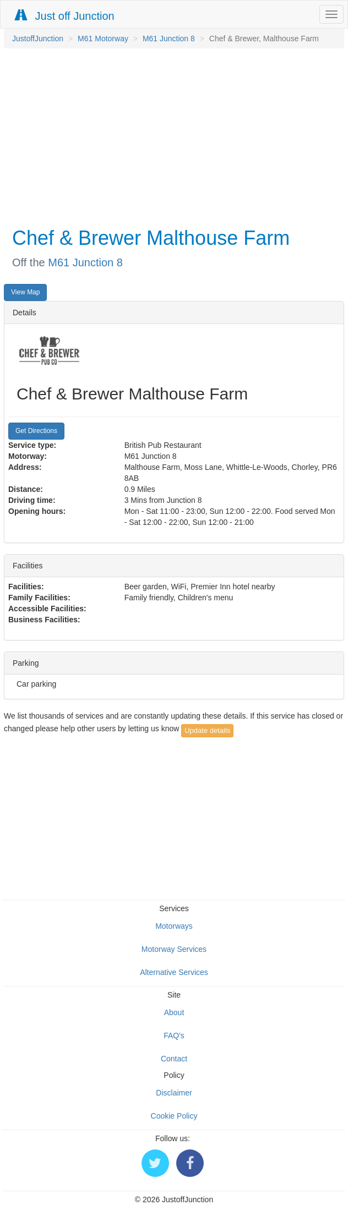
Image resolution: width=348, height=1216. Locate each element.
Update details (207, 730)
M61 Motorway (103, 38)
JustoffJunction (37, 38)
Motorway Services (174, 949)
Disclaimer (174, 1092)
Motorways (174, 926)
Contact (174, 1058)
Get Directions (36, 431)
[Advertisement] (171, 136)
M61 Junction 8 (169, 38)
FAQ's (174, 1035)
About (174, 1012)
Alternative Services (174, 972)
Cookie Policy (174, 1115)
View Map (25, 292)
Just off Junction (65, 15)
